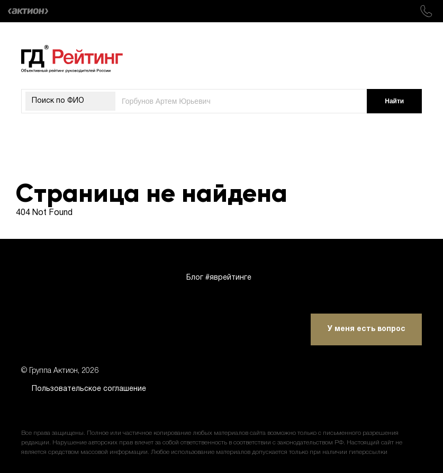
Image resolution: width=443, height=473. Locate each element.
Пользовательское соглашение (89, 389)
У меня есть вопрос (366, 329)
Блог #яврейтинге (218, 277)
